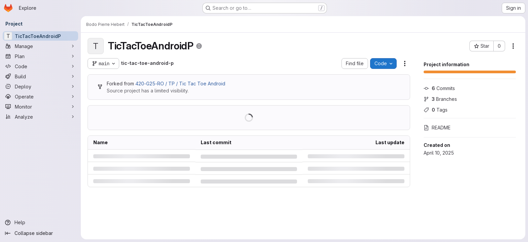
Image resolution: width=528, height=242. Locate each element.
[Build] (40, 76)
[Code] (40, 66)
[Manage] (40, 46)
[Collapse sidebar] (40, 233)
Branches (440, 99)
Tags (436, 110)
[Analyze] (40, 116)
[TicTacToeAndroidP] (40, 36)
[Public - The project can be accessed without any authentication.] (199, 46)
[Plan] (40, 56)
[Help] (40, 222)
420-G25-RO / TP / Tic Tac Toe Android (180, 83)
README (437, 127)
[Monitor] (40, 106)
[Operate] (40, 96)
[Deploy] (40, 86)
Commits (439, 88)
